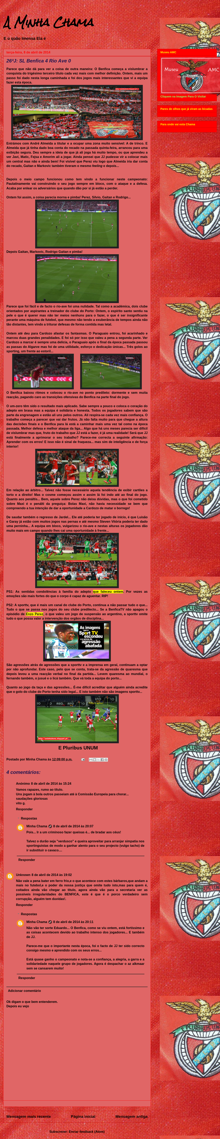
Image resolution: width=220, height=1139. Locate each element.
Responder (24, 809)
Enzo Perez (34, 614)
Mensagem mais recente (28, 1116)
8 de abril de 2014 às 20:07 (73, 826)
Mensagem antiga (131, 1116)
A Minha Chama (48, 22)
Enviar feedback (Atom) (87, 1131)
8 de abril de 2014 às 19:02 (52, 875)
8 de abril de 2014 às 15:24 (51, 783)
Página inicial (83, 1116)
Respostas (29, 818)
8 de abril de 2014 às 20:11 (73, 922)
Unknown (23, 875)
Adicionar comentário (24, 990)
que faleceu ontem (108, 591)
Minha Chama (36, 826)
